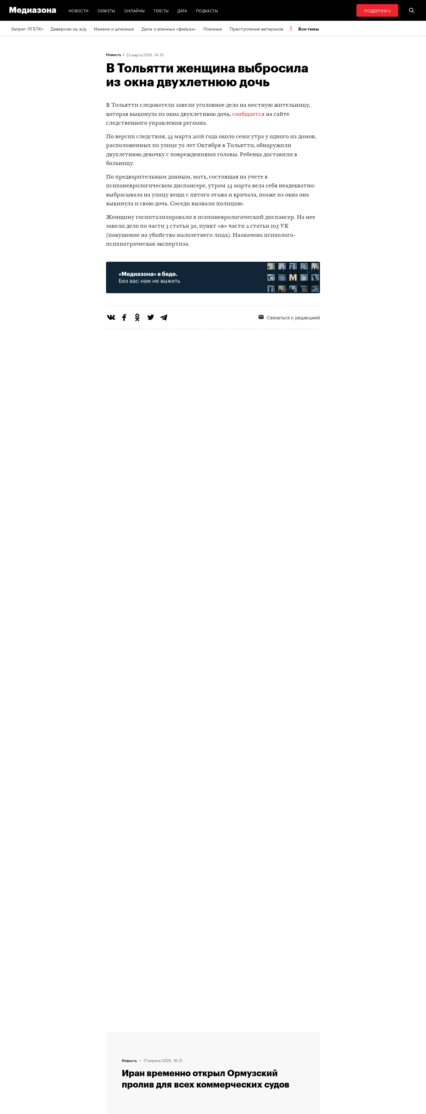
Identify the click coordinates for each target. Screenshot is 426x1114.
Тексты (161, 10)
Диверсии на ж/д (68, 28)
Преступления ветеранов (256, 28)
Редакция (117, 1034)
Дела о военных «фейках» (169, 28)
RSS (192, 1034)
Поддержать (377, 10)
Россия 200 (197, 1070)
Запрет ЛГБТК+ (27, 28)
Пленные (212, 28)
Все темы (308, 28)
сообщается (248, 114)
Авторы (116, 1058)
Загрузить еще (213, 844)
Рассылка (195, 1046)
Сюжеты (106, 10)
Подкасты (207, 10)
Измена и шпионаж (114, 28)
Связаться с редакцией (289, 317)
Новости (79, 10)
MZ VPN (193, 1058)
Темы (113, 1070)
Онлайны (134, 10)
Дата (182, 10)
